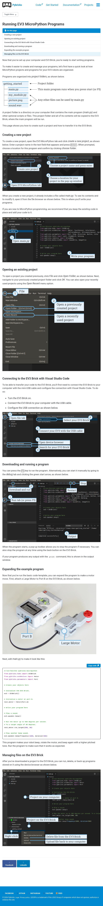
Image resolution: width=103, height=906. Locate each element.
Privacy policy (25, 897)
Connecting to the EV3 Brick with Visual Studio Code (25, 43)
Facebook (8, 893)
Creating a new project (13, 35)
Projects (88, 4)
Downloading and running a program (19, 47)
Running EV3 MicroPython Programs (33, 24)
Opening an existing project (15, 39)
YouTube (49, 893)
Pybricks (17, 4)
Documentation (71, 4)
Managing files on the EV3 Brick (17, 56)
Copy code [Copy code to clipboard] (92, 678)
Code (38, 4)
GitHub (21, 893)
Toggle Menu (9, 15)
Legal (17, 897)
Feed (61, 893)
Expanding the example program (17, 52)
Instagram (35, 893)
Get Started (52, 4)
